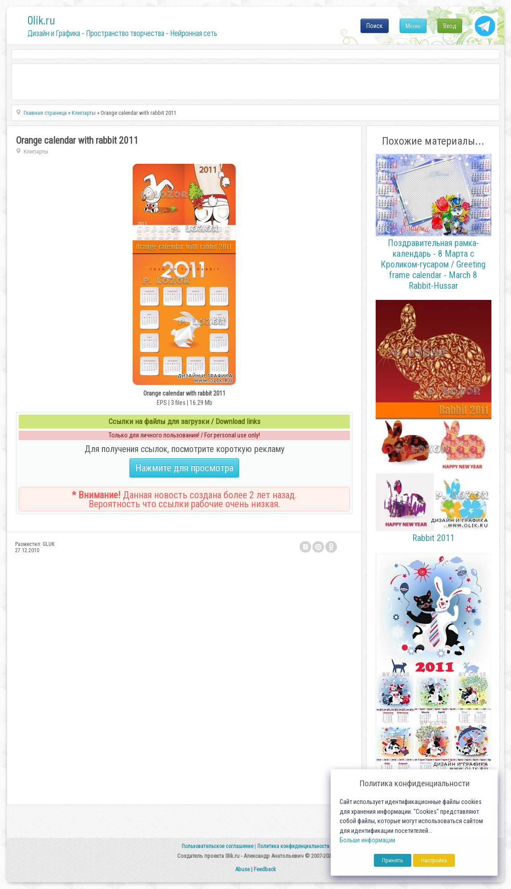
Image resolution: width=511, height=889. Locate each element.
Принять (392, 860)
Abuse (242, 869)
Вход (449, 25)
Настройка (434, 860)
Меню (413, 25)
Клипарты (36, 151)
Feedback (265, 869)
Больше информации (367, 840)
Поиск (374, 25)
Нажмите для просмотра (184, 467)
